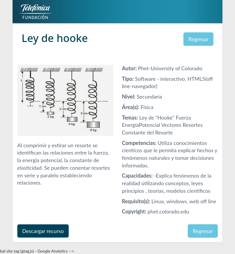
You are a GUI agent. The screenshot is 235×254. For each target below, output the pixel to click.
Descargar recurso (43, 231)
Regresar (198, 39)
